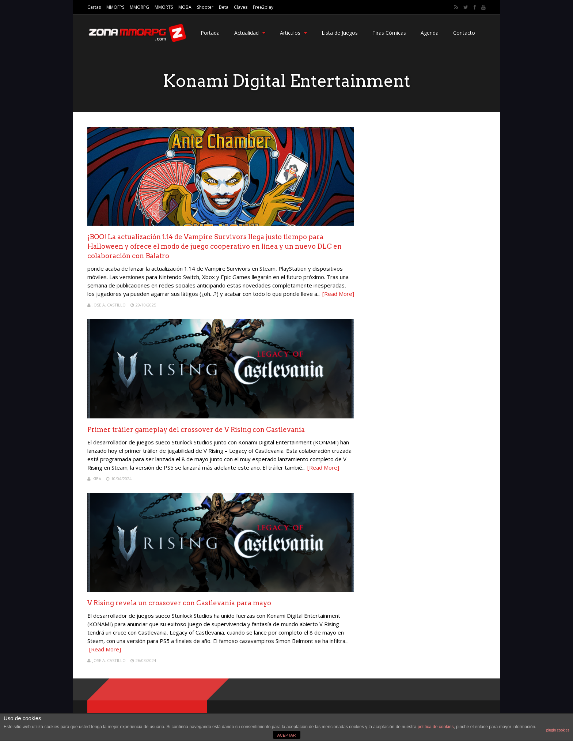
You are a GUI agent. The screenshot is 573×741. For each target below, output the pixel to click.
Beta (223, 7)
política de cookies (436, 726)
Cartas (94, 7)
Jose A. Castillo (109, 305)
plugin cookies (557, 730)
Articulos (293, 32)
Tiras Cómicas (389, 32)
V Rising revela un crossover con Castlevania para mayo (179, 603)
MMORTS (164, 7)
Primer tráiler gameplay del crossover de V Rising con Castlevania (196, 429)
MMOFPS (115, 7)
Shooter (205, 7)
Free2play (263, 7)
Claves (240, 7)
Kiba (96, 478)
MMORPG (139, 7)
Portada (210, 32)
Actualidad (249, 32)
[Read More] (338, 293)
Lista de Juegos (340, 32)
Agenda (430, 32)
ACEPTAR (286, 735)
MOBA (184, 7)
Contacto (464, 32)
